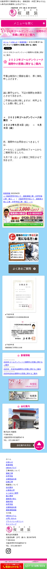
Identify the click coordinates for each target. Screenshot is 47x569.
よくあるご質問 (12, 493)
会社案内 (9, 487)
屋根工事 (9, 473)
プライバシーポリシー (14, 521)
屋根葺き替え (11, 499)
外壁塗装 (9, 476)
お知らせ (14, 42)
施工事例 (9, 496)
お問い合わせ (11, 518)
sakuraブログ (11, 468)
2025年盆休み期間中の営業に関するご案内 (20, 374)
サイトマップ (11, 524)
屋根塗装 (9, 502)
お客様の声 (10, 490)
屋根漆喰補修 (11, 510)
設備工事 (9, 482)
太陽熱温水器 (11, 479)
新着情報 (23, 42)
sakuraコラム (11, 516)
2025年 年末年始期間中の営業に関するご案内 (22, 369)
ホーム (6, 42)
